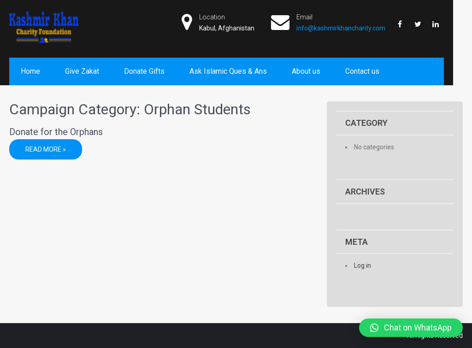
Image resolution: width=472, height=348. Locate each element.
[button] (411, 328)
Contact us (362, 71)
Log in (362, 265)
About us (306, 71)
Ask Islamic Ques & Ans (228, 71)
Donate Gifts (144, 71)
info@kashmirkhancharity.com (340, 28)
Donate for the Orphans (56, 131)
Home (30, 71)
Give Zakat (82, 71)
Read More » (45, 149)
